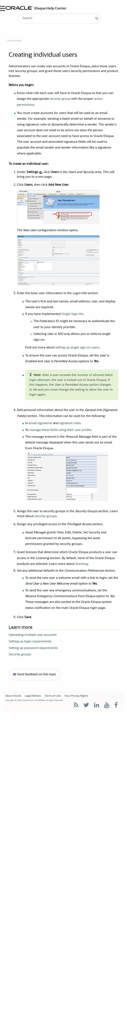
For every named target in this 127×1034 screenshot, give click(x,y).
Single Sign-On (72, 314)
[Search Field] (59, 18)
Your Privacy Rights (76, 696)
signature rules (70, 423)
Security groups (20, 654)
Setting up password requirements (33, 648)
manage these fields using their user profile (60, 430)
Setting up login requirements (30, 641)
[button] (97, 18)
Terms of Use (53, 696)
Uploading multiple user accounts (33, 635)
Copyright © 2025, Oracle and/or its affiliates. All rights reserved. (34, 700)
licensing (81, 564)
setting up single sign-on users (77, 347)
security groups (45, 516)
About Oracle (13, 696)
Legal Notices (33, 696)
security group (60, 99)
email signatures (40, 423)
